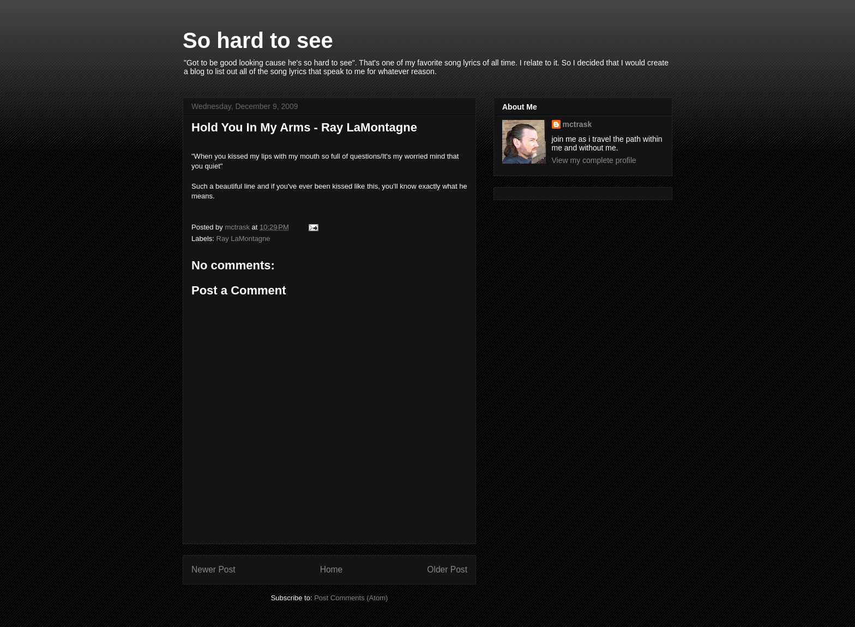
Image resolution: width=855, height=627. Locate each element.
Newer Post (213, 569)
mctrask (577, 124)
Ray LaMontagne (243, 238)
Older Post (447, 569)
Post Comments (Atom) (351, 598)
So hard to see (258, 40)
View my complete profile (594, 160)
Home (331, 569)
